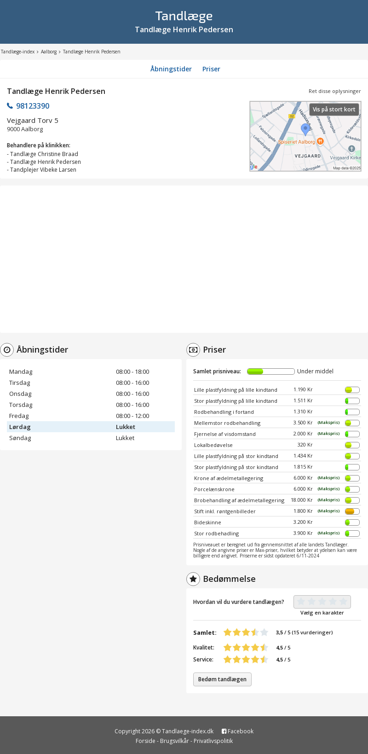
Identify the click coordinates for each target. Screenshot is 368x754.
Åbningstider (171, 68)
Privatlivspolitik (213, 741)
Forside (145, 741)
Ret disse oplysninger (335, 90)
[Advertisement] (184, 259)
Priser (211, 68)
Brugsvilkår (174, 741)
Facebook (237, 731)
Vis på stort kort (334, 109)
